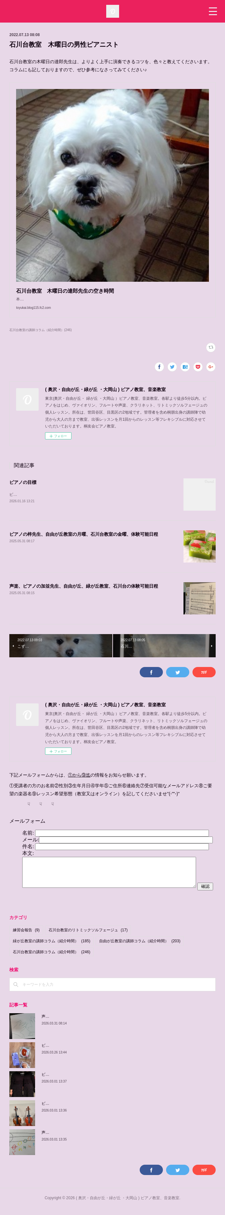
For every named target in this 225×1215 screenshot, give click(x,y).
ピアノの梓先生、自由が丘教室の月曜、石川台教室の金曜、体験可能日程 (83, 541)
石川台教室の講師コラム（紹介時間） (51, 958)
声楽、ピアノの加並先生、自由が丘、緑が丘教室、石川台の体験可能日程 (83, 592)
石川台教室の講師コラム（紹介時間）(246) (40, 336)
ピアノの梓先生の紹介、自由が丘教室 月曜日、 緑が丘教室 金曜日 (102, 1052)
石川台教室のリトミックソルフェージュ (88, 937)
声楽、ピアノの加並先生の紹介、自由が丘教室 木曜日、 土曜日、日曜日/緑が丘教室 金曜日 (124, 1023)
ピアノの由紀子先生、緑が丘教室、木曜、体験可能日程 (90, 1110)
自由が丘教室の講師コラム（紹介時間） (139, 948)
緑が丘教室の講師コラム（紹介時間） (51, 948)
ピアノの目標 (22, 488)
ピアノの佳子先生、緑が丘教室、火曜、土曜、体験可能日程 (94, 1081)
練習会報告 (26, 937)
